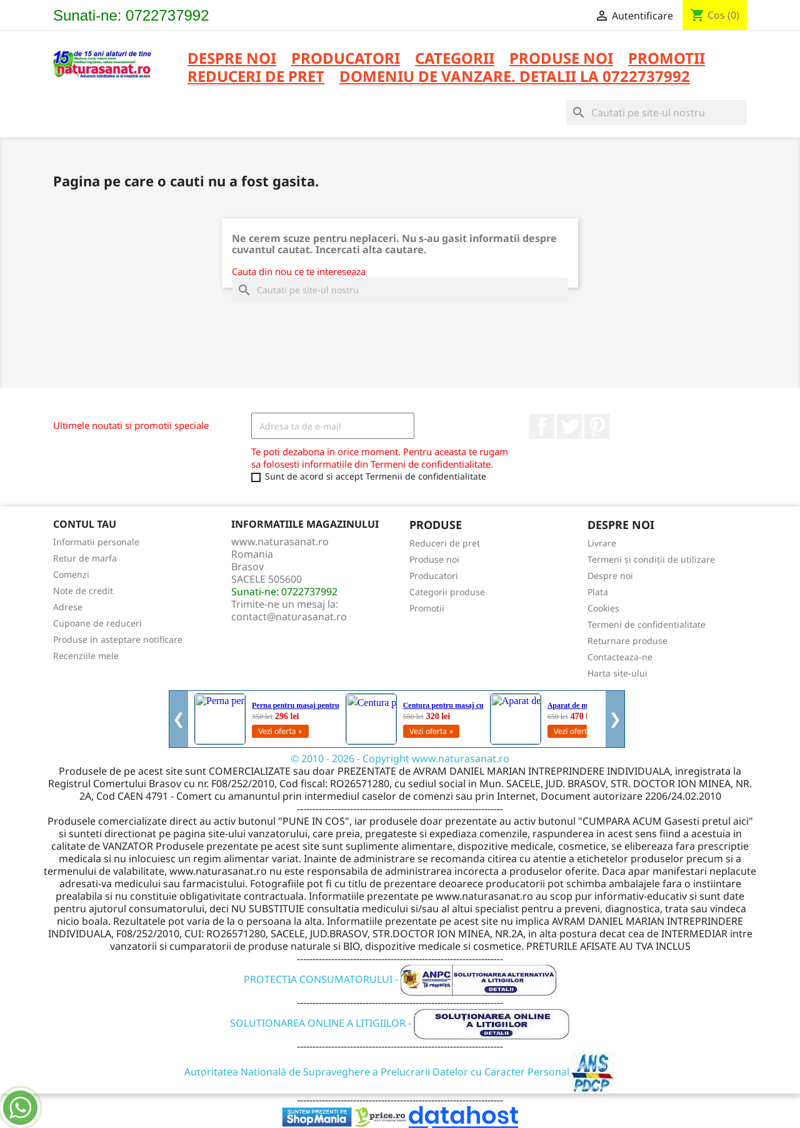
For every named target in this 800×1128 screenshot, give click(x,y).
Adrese (67, 607)
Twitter (569, 426)
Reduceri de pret (444, 543)
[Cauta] (656, 112)
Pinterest (596, 426)
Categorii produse (447, 592)
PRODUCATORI (345, 59)
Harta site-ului (618, 673)
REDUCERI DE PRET (256, 77)
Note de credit (83, 591)
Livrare (602, 543)
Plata (598, 592)
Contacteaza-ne (620, 657)
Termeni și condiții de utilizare (651, 559)
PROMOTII (666, 59)
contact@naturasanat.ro (289, 616)
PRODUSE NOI (561, 59)
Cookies (603, 608)
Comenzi (71, 574)
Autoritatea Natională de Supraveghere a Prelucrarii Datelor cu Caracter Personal (400, 1072)
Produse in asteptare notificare (117, 639)
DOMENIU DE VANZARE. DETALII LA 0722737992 (514, 77)
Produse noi (434, 559)
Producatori (433, 576)
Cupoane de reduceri (97, 623)
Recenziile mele (86, 656)
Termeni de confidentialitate (647, 624)
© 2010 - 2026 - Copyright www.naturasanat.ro (400, 758)
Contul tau (84, 524)
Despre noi (232, 59)
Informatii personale (96, 542)
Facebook (541, 426)
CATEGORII (454, 59)
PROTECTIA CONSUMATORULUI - (400, 979)
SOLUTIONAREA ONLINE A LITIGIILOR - (400, 1023)
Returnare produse (628, 641)
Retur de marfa (85, 558)
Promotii (426, 608)
